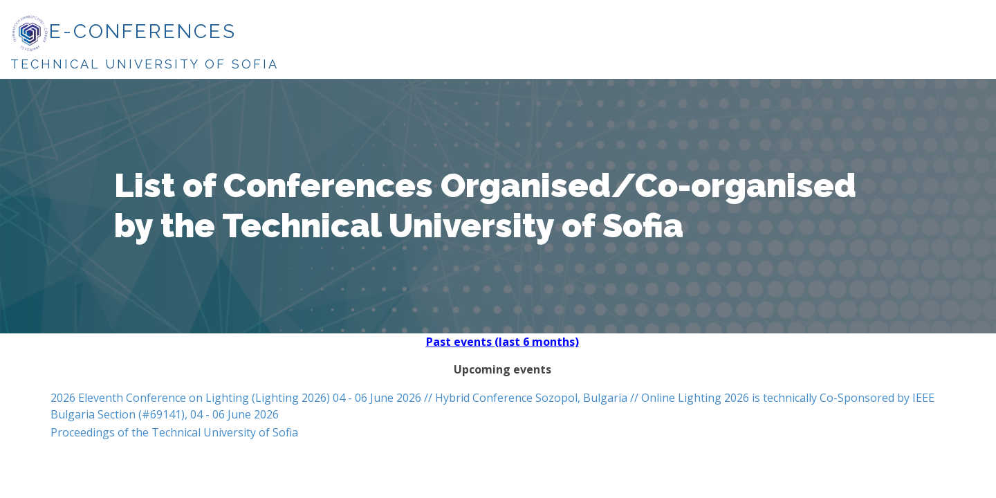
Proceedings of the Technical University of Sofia (174, 432)
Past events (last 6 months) (502, 341)
